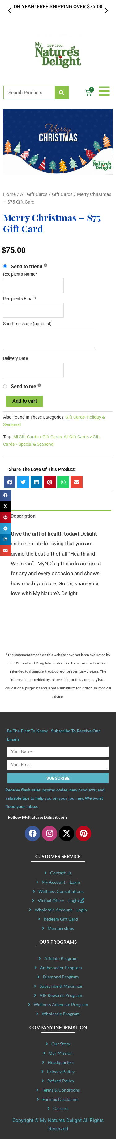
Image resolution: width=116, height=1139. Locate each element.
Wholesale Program (61, 1013)
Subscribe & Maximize (61, 986)
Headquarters (61, 1062)
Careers (60, 1108)
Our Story (60, 1043)
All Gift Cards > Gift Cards (37, 437)
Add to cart (24, 401)
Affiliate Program (61, 958)
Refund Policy (60, 1080)
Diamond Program (61, 976)
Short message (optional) (27, 323)
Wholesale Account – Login (61, 909)
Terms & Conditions (61, 1090)
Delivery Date (15, 358)
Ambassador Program (61, 967)
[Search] (62, 92)
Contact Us (60, 872)
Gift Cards (62, 194)
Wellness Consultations (61, 891)
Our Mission (61, 1053)
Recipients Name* (20, 274)
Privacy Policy (61, 1071)
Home (9, 194)
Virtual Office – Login (61, 900)
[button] (9, 10)
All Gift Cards (34, 194)
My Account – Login (61, 882)
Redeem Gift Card (61, 919)
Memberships (61, 928)
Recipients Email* (19, 298)
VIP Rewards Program (61, 995)
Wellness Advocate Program (61, 1004)
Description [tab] (23, 516)
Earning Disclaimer (60, 1099)
